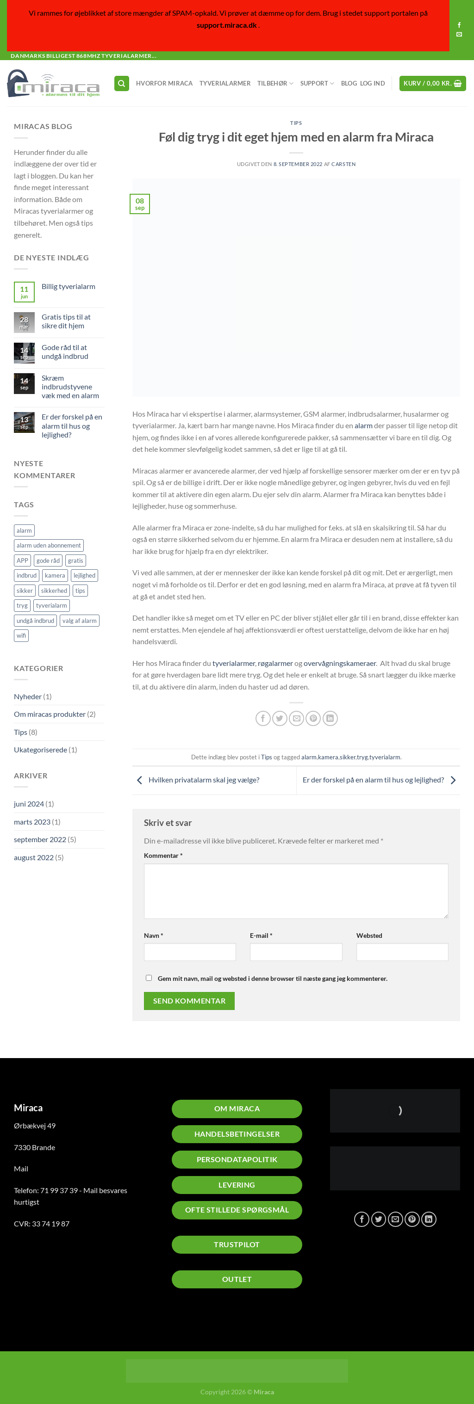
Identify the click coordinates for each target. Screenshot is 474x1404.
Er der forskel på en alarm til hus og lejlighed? (72, 425)
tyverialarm (384, 757)
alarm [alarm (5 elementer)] (24, 530)
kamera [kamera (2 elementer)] (55, 575)
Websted (369, 935)
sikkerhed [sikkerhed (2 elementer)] (54, 590)
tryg (362, 757)
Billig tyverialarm (68, 286)
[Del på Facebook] (263, 718)
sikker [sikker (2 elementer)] (25, 590)
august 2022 (34, 857)
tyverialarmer (233, 663)
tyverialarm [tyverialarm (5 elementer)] (51, 605)
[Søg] (121, 83)
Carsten (343, 164)
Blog (349, 83)
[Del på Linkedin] (330, 718)
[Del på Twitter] (279, 718)
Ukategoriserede (40, 749)
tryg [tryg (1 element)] (22, 605)
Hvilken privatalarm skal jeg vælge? (195, 779)
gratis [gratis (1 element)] (75, 560)
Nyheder (28, 696)
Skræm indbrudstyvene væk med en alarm (70, 386)
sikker (348, 757)
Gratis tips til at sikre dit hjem (66, 321)
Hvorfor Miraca (164, 83)
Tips (20, 731)
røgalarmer (275, 663)
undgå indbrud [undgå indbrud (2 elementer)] (35, 620)
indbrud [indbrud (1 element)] (27, 575)
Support (317, 83)
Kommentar (163, 855)
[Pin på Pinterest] (313, 718)
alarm (364, 425)
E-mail (261, 935)
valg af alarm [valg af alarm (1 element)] (79, 620)
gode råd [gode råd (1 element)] (48, 560)
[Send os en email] (459, 34)
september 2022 (40, 839)
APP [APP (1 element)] (22, 560)
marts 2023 (32, 821)
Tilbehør (275, 83)
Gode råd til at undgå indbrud (65, 351)
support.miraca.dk (227, 24)
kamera (328, 757)
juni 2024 (29, 803)
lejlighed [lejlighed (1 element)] (84, 575)
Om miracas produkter (50, 713)
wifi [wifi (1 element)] (21, 635)
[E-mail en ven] (296, 718)
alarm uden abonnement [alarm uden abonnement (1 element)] (49, 545)
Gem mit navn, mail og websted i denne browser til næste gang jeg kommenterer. (272, 978)
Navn (153, 935)
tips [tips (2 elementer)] (80, 590)
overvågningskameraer (340, 663)
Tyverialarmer (225, 83)
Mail (21, 1168)
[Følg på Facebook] (459, 25)
